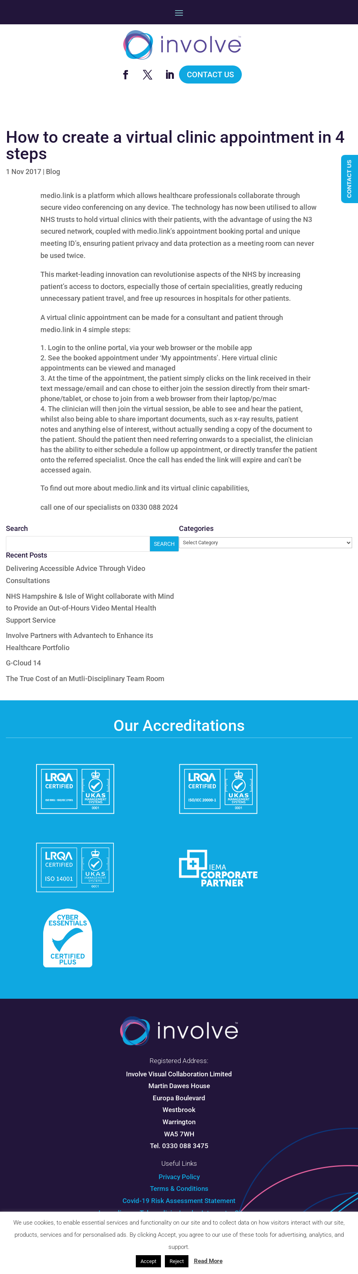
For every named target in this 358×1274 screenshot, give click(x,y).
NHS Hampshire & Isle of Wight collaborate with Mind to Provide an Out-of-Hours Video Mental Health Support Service (90, 608)
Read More (208, 1261)
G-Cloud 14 (23, 663)
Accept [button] (148, 1261)
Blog (53, 171)
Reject (177, 1261)
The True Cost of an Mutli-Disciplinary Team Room (85, 678)
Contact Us (210, 74)
